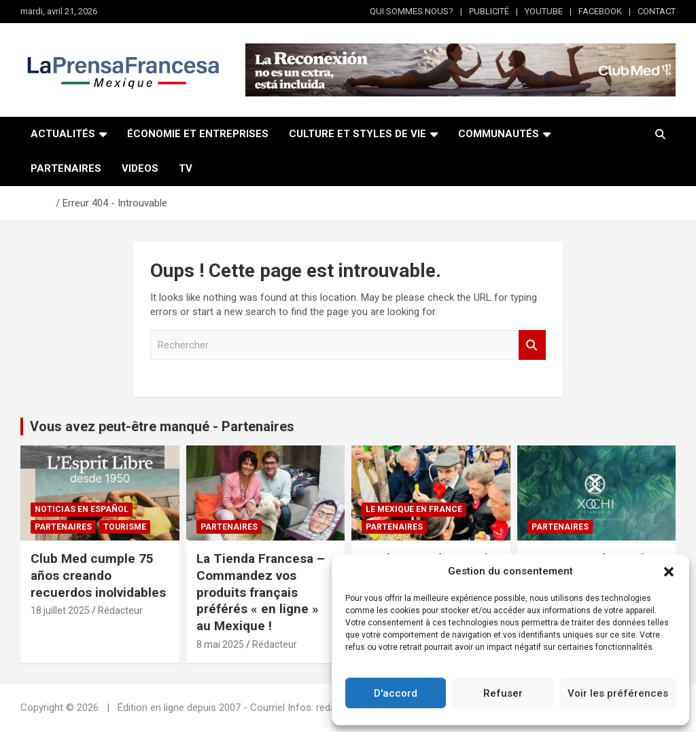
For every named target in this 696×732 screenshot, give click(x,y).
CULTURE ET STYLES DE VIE (357, 134)
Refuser (503, 693)
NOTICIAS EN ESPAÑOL (81, 509)
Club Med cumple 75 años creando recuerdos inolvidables (98, 575)
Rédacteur (120, 610)
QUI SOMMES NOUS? (411, 11)
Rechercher (532, 345)
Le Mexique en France (414, 509)
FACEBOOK (600, 11)
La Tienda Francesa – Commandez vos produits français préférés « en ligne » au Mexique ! (260, 592)
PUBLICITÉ (489, 11)
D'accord (395, 693)
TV (185, 168)
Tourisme (124, 527)
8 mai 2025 (220, 644)
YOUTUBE (544, 11)
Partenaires (63, 527)
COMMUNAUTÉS (498, 134)
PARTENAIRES (66, 168)
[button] (669, 572)
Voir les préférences (618, 693)
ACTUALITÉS (63, 134)
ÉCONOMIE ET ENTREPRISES (197, 134)
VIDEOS (140, 168)
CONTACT (657, 11)
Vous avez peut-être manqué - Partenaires (162, 426)
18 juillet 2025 (60, 610)
